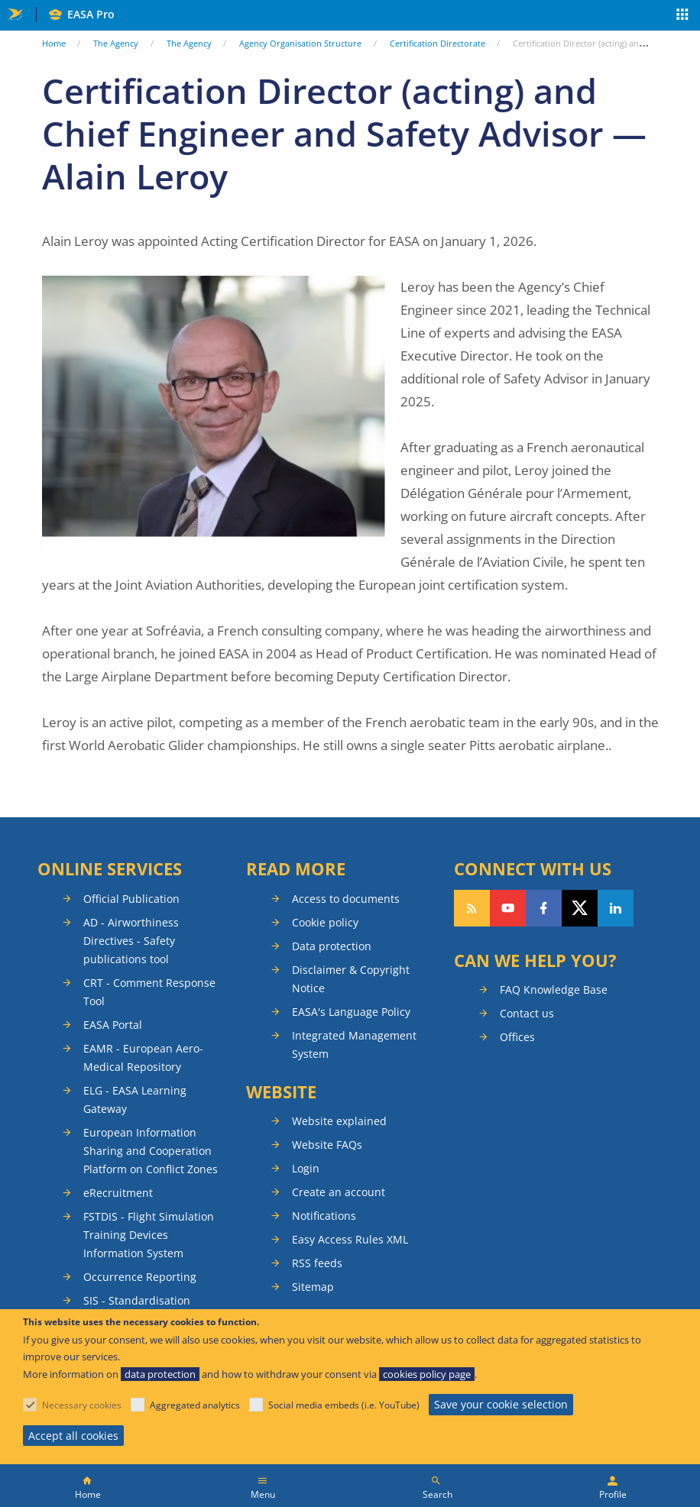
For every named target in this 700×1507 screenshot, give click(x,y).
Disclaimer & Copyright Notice (351, 978)
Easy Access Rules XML (350, 1239)
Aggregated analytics (195, 1405)
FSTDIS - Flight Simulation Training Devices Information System (148, 1234)
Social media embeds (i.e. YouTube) (344, 1405)
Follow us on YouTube (508, 908)
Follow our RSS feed (472, 908)
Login (305, 1168)
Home (54, 43)
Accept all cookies (73, 1435)
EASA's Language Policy (351, 1011)
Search (437, 1494)
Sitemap (313, 1286)
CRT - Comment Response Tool (149, 991)
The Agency (115, 43)
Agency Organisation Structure (300, 43)
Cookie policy (325, 922)
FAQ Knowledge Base (554, 989)
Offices (517, 1037)
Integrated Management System (354, 1044)
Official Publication (131, 898)
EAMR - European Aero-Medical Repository (143, 1057)
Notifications (324, 1215)
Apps (683, 16)
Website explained (339, 1121)
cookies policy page (427, 1374)
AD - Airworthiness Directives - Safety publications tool (131, 940)
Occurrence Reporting (139, 1276)
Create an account (338, 1192)
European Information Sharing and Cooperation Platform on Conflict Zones (150, 1150)
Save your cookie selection (501, 1404)
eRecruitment (118, 1192)
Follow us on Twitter (580, 908)
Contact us (527, 1013)
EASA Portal (112, 1024)
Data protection (331, 946)
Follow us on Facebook (544, 908)
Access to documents (346, 898)
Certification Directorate (437, 43)
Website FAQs (327, 1144)
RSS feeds (317, 1263)
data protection (160, 1374)
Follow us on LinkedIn (616, 908)
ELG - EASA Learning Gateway (134, 1099)
